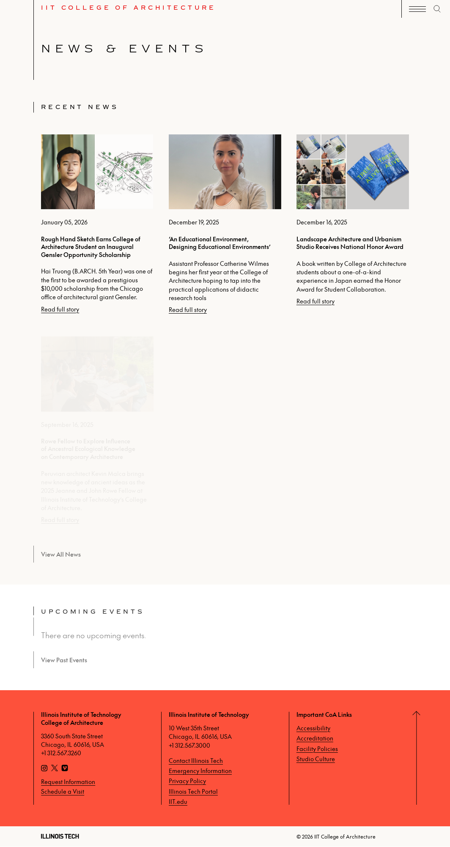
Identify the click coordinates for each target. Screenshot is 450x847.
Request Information (68, 781)
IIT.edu (178, 801)
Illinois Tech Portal (193, 791)
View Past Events (64, 660)
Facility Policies (317, 748)
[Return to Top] (433, 758)
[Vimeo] (64, 769)
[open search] (437, 9)
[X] (54, 769)
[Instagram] (44, 769)
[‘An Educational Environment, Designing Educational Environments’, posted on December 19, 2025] (225, 224)
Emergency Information (200, 770)
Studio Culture (315, 758)
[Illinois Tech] (60, 836)
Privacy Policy (187, 780)
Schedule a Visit (62, 791)
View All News (61, 554)
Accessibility (313, 728)
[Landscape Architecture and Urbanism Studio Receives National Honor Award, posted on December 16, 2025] (352, 219)
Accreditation (314, 738)
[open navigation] (417, 9)
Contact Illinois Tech (196, 760)
